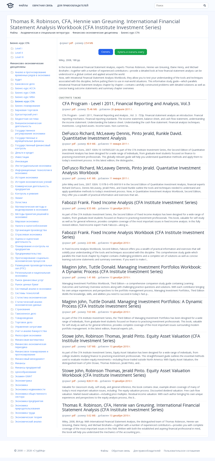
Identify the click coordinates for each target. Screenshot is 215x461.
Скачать (105, 51)
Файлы (23, 5)
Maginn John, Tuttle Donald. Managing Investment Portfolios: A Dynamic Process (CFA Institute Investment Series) (132, 304)
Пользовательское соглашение (182, 450)
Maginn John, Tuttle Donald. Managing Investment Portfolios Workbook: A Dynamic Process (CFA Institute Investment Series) (131, 269)
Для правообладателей (72, 5)
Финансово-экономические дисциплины (95, 32)
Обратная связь (42, 5)
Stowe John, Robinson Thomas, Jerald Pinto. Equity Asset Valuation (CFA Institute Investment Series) (131, 338)
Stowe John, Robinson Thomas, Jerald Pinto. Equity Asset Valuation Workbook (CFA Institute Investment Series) (126, 373)
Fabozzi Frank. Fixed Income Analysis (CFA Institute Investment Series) (129, 202)
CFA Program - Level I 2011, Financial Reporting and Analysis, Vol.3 (126, 103)
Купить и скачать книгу (131, 51)
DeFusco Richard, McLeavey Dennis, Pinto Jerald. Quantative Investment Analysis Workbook (131, 170)
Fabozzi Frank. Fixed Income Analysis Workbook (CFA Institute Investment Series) (133, 234)
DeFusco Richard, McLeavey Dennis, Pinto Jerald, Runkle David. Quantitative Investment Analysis (122, 135)
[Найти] (204, 5)
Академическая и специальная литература (45, 32)
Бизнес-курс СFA (130, 32)
